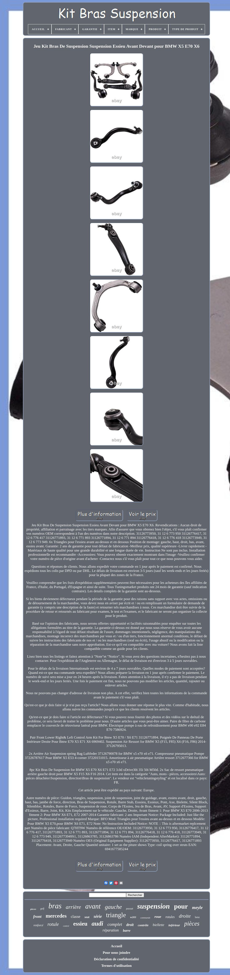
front (37, 916)
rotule (53, 924)
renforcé (38, 925)
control (66, 926)
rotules (170, 917)
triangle (116, 915)
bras (54, 906)
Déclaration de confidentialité (116, 959)
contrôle (143, 925)
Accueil (116, 946)
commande (145, 917)
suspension (153, 906)
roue (158, 917)
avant (92, 906)
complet (114, 924)
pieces (33, 909)
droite (185, 916)
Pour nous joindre (116, 953)
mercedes (56, 916)
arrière (73, 907)
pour (181, 906)
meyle (197, 907)
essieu (80, 924)
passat (129, 908)
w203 (133, 917)
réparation (111, 930)
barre (127, 930)
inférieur (174, 925)
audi (97, 923)
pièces (191, 923)
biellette (158, 925)
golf (42, 908)
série (98, 916)
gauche (113, 907)
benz (197, 917)
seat (87, 917)
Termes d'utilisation (116, 966)
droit (130, 925)
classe (75, 916)
